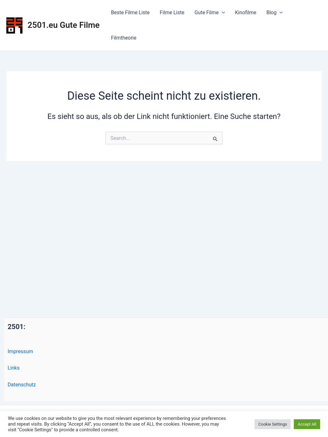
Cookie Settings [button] (272, 424)
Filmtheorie (123, 38)
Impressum (20, 351)
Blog (274, 12)
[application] (222, 12)
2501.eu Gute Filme (64, 25)
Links (14, 368)
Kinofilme (245, 12)
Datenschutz (22, 385)
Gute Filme (209, 12)
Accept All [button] (307, 424)
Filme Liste (172, 12)
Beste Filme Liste (130, 12)
